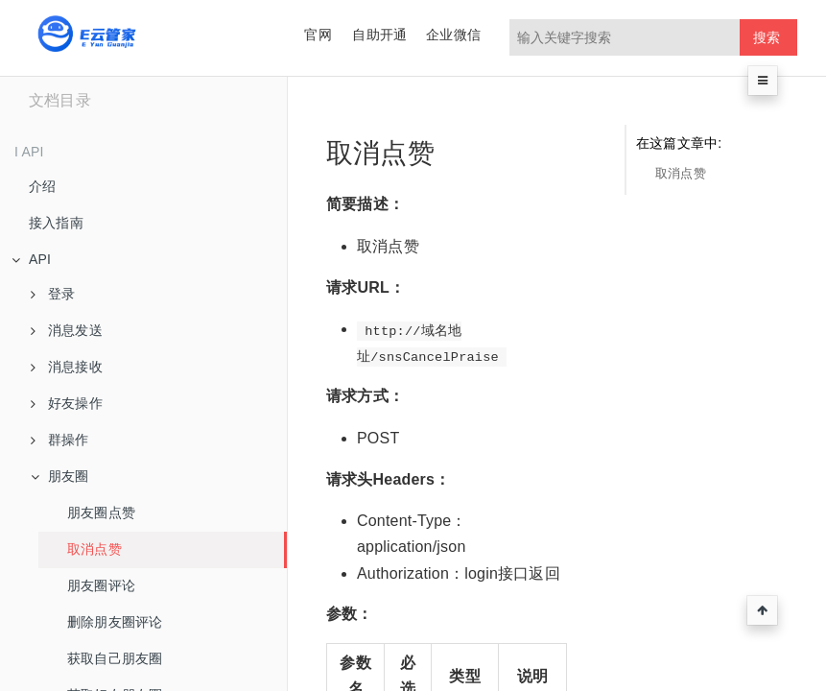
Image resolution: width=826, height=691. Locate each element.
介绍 (42, 186)
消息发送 (67, 330)
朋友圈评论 (101, 585)
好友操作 (67, 403)
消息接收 (67, 366)
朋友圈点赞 (101, 512)
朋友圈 (60, 476)
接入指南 (56, 222)
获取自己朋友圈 (114, 658)
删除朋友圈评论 (114, 622)
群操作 (60, 439)
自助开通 (379, 34)
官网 (317, 34)
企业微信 (453, 34)
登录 (53, 293)
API (31, 259)
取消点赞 (94, 549)
